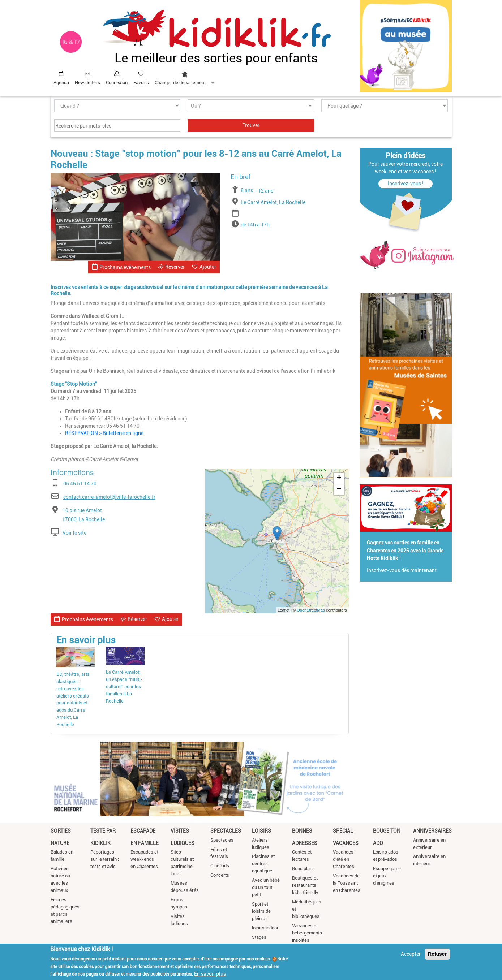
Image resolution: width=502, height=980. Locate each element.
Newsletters (87, 82)
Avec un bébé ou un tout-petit (266, 887)
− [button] (338, 489)
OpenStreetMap (311, 610)
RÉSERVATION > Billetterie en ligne (104, 433)
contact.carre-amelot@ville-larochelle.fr (109, 497)
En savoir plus (210, 974)
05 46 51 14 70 (79, 484)
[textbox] (251, 106)
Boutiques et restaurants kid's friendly (305, 885)
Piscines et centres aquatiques (263, 863)
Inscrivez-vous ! (406, 183)
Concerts (219, 875)
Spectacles (225, 831)
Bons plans (303, 868)
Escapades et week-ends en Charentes (144, 859)
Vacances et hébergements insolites (307, 933)
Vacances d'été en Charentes (343, 859)
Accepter (411, 954)
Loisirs (261, 831)
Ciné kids (219, 865)
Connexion (117, 82)
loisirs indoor (265, 928)
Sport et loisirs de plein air (261, 911)
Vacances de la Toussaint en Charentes (346, 883)
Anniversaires (432, 831)
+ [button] (338, 478)
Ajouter (207, 267)
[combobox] (184, 76)
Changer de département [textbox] (180, 82)
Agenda (61, 82)
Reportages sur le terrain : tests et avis (104, 859)
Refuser (437, 954)
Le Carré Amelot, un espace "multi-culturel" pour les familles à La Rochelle (124, 686)
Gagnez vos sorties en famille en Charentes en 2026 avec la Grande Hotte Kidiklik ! (405, 550)
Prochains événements (121, 266)
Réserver (175, 267)
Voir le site (74, 533)
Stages (259, 937)
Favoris (141, 82)
